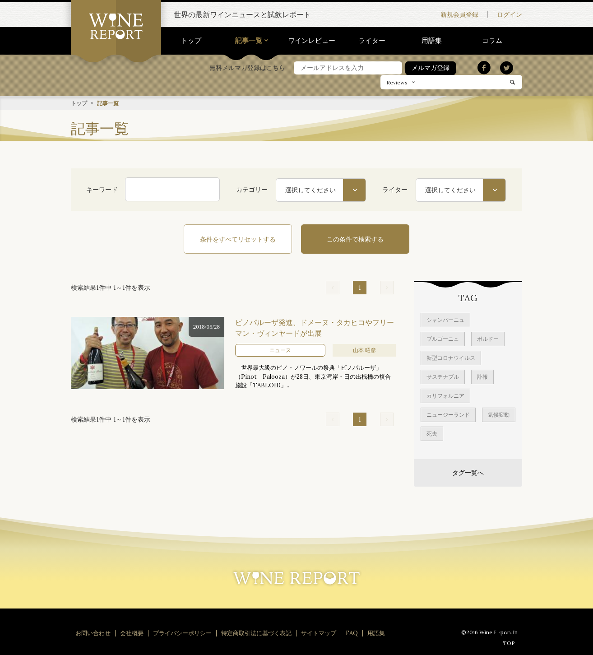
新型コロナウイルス (450, 357)
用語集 (432, 40)
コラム (492, 40)
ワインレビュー (311, 40)
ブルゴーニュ (442, 338)
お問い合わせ (93, 632)
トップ (191, 40)
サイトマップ (318, 632)
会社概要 (132, 632)
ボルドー (488, 338)
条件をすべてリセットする (238, 239)
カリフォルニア (445, 395)
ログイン (509, 14)
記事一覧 (248, 40)
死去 (431, 433)
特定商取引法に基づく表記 (256, 632)
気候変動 (499, 414)
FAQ (352, 632)
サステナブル (442, 376)
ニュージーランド (448, 414)
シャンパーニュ (445, 319)
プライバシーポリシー (182, 632)
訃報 (482, 376)
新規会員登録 (459, 14)
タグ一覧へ (468, 472)
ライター (371, 40)
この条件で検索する (355, 239)
